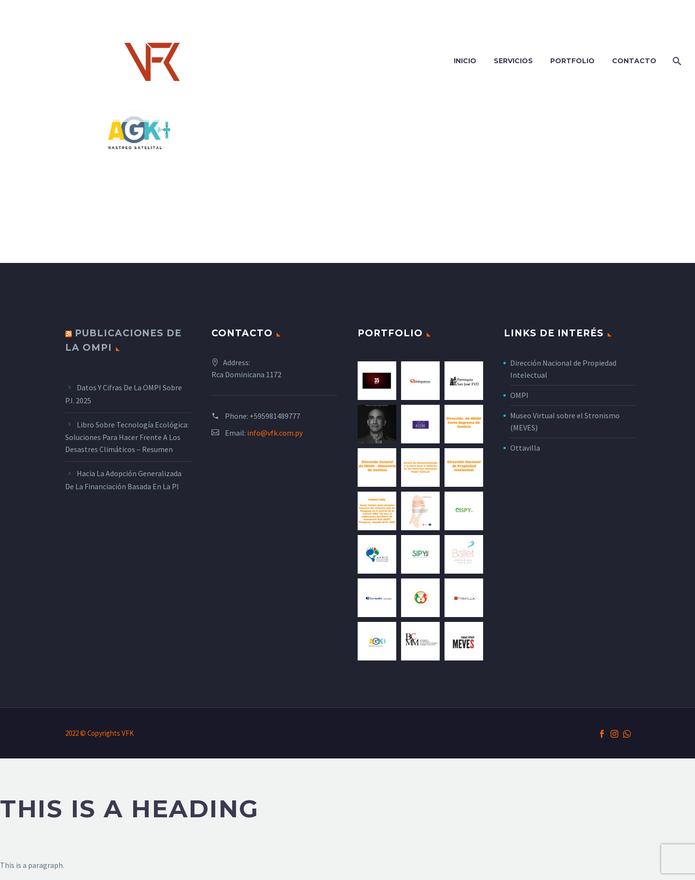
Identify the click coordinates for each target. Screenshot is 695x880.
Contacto (634, 60)
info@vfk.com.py (275, 433)
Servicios (513, 60)
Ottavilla (525, 448)
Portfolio (572, 60)
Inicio (465, 60)
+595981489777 (275, 416)
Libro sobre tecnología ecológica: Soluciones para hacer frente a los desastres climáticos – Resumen (127, 437)
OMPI (519, 395)
